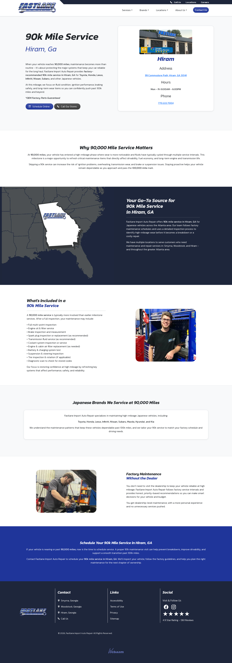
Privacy (114, 612)
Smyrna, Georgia (68, 600)
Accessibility (116, 600)
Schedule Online (39, 106)
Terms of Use (117, 606)
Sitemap (114, 618)
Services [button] (126, 10)
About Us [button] (180, 10)
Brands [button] (143, 10)
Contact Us (201, 10)
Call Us (63, 618)
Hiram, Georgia (67, 612)
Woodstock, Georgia (69, 606)
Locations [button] (161, 10)
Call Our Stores (67, 106)
